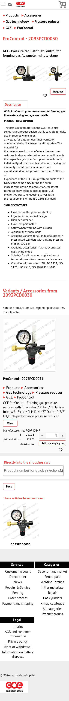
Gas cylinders (52, 598)
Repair (52, 592)
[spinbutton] (49, 436)
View (10, 423)
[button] (62, 435)
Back (9, 486)
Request (58, 91)
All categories (52, 608)
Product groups (52, 614)
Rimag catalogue (52, 603)
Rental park (52, 576)
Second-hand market (52, 571)
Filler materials (52, 587)
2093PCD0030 (17, 295)
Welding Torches (52, 582)
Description (13, 104)
